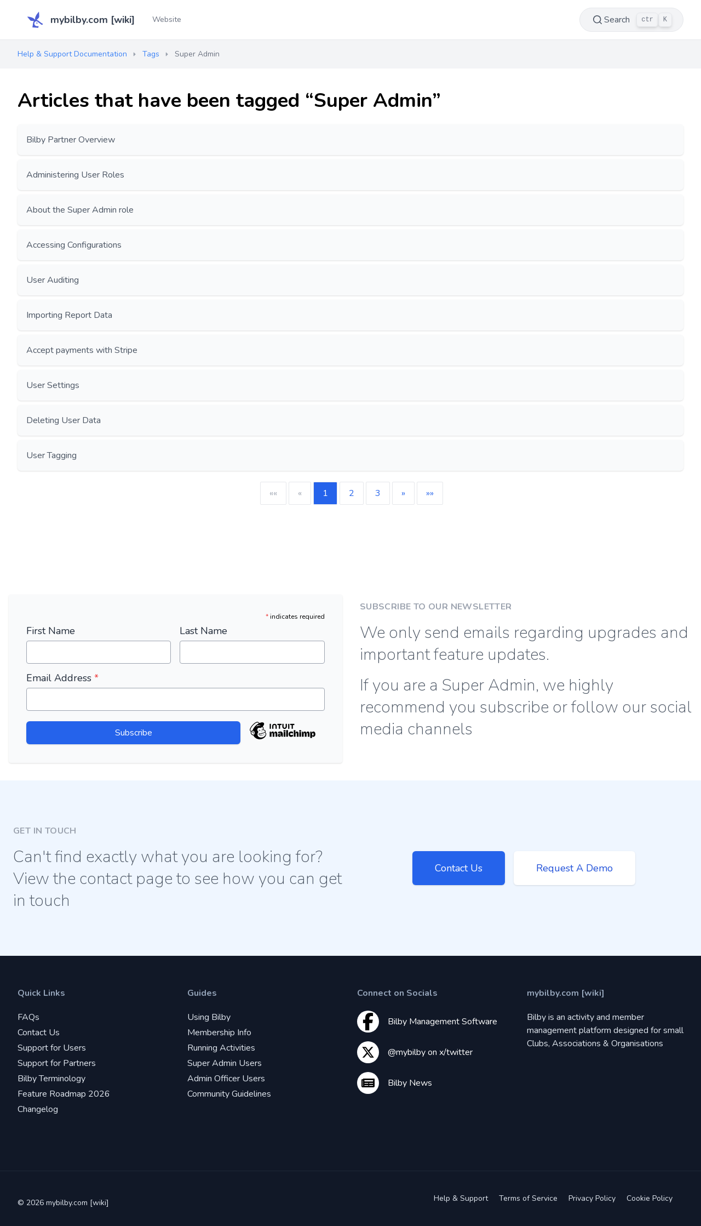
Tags (150, 54)
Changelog (38, 1109)
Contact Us (458, 868)
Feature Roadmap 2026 (64, 1094)
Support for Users (52, 1048)
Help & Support (461, 1198)
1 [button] (325, 493)
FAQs (28, 1017)
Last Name (203, 630)
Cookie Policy (650, 1198)
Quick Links (41, 993)
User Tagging (51, 455)
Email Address (62, 678)
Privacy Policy (592, 1198)
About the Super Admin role (80, 210)
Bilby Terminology (51, 1079)
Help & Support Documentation (72, 54)
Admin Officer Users (226, 1079)
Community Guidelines (229, 1094)
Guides (202, 993)
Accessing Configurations (74, 245)
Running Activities (221, 1048)
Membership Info (219, 1033)
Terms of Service (528, 1198)
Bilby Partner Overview (70, 140)
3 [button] (378, 493)
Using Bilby (209, 1017)
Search (631, 20)
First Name (50, 630)
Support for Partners (57, 1063)
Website (166, 19)
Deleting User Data (63, 420)
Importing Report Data (69, 315)
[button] (403, 493)
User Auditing (52, 280)
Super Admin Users (224, 1063)
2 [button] (351, 493)
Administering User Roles (75, 175)
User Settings (52, 385)
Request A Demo (574, 868)
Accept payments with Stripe (81, 350)
